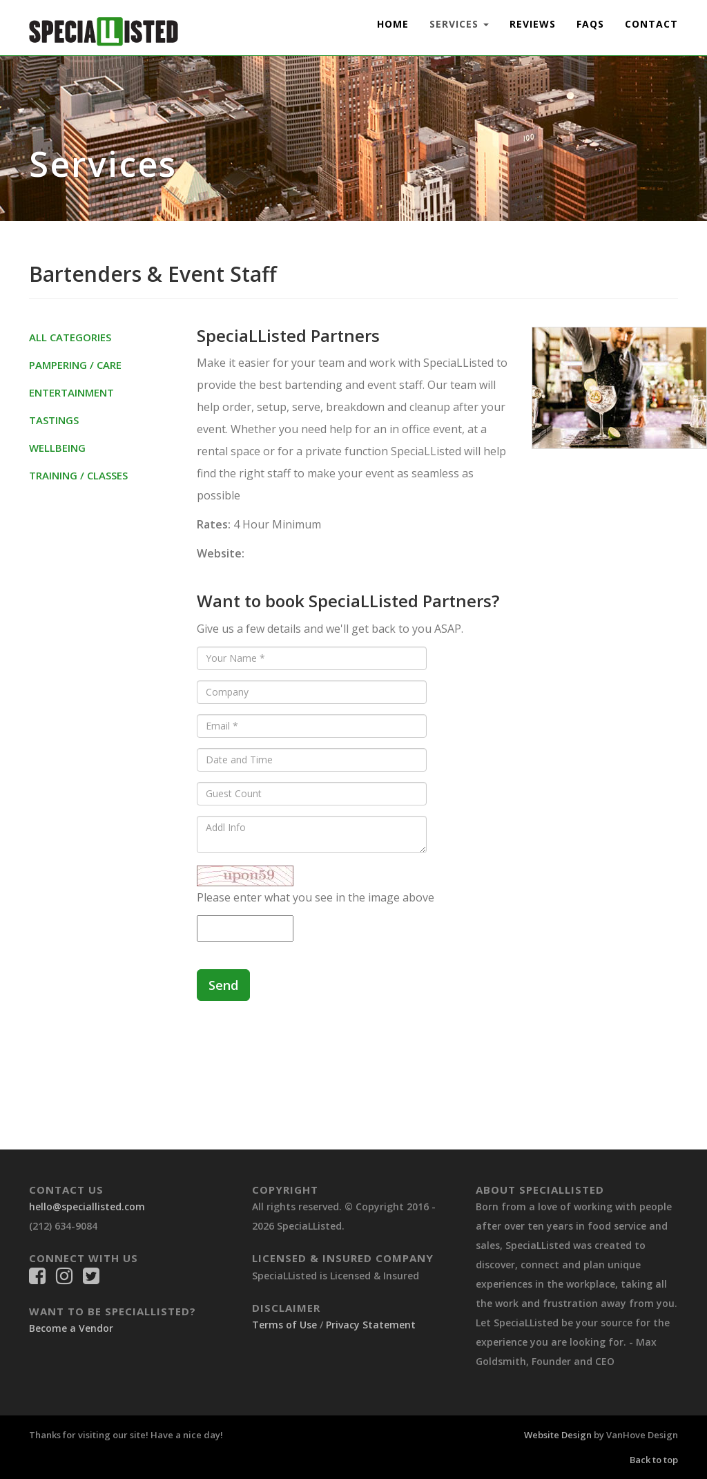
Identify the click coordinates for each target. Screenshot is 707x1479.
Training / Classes (78, 475)
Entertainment (71, 392)
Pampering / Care (75, 365)
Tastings (54, 420)
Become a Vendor (71, 1328)
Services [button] (459, 23)
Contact (651, 23)
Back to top (654, 1459)
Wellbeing (57, 448)
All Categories (70, 337)
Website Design (558, 1435)
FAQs (590, 23)
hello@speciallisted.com (87, 1206)
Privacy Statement (371, 1324)
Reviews (533, 23)
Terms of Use (284, 1324)
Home (393, 23)
